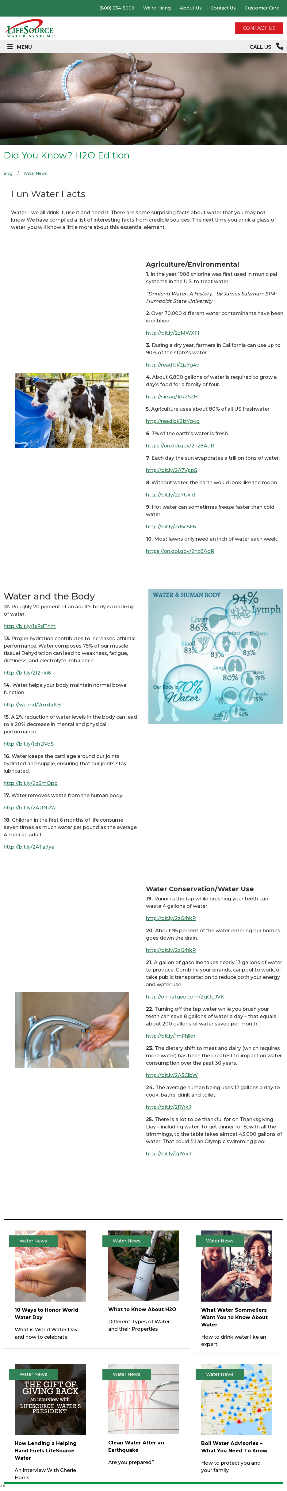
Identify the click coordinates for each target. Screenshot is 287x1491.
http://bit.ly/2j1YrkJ (168, 1107)
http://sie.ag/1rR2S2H (172, 397)
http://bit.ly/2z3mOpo (31, 783)
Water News (35, 173)
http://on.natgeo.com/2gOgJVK (185, 997)
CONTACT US (259, 28)
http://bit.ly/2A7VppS (171, 470)
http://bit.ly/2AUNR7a (30, 808)
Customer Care (262, 8)
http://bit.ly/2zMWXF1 (172, 333)
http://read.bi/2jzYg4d (173, 365)
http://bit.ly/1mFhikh (170, 1036)
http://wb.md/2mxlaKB (32, 705)
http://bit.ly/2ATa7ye (29, 847)
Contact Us (223, 8)
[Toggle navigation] (20, 46)
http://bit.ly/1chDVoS (29, 744)
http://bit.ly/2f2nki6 (27, 673)
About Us (191, 8)
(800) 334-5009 (116, 8)
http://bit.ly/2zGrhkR (171, 918)
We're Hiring (157, 8)
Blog (8, 173)
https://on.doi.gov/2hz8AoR (180, 446)
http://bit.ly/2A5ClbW (172, 1075)
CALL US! (266, 46)
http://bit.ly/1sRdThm (30, 626)
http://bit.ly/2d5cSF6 (171, 527)
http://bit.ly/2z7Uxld (170, 495)
